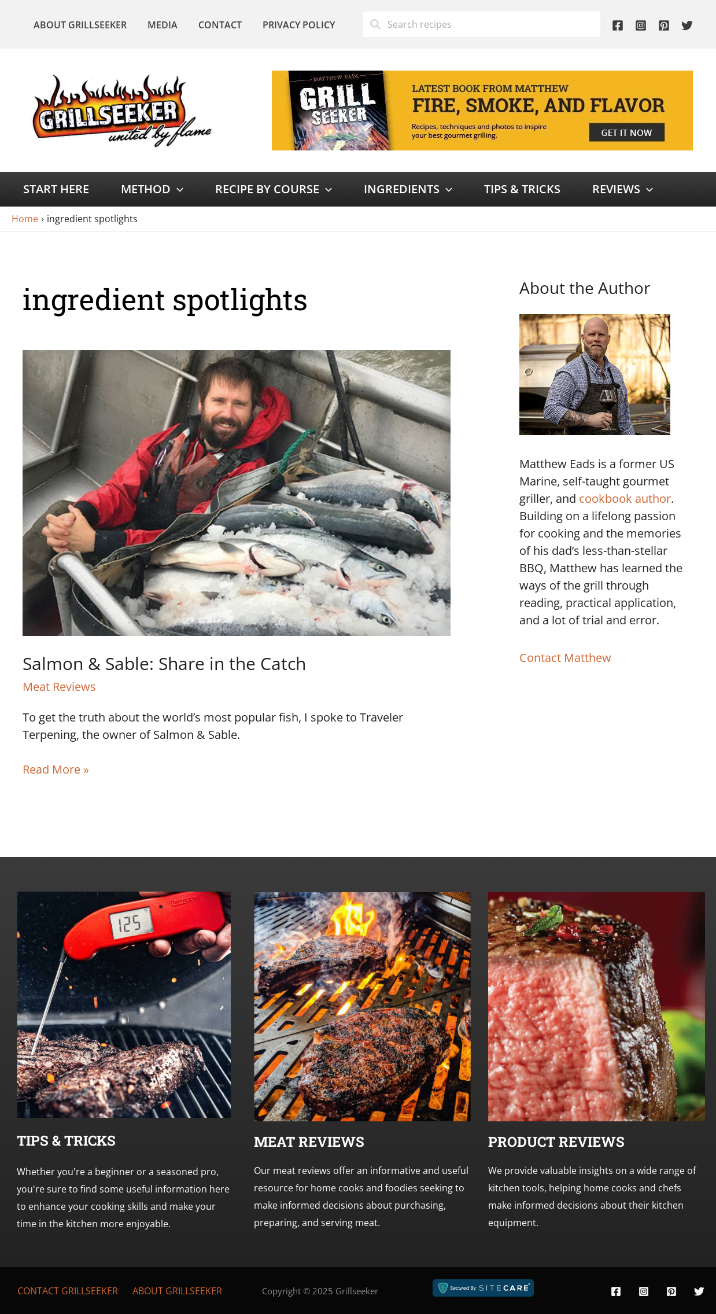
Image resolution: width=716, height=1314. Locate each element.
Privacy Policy (290, 25)
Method (152, 189)
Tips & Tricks (522, 189)
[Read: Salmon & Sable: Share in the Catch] (237, 491)
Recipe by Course (273, 189)
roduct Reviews (561, 1141)
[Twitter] (687, 25)
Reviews (622, 189)
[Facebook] (617, 25)
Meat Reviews (59, 686)
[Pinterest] (664, 25)
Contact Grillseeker (67, 1290)
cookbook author (625, 498)
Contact (214, 25)
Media (159, 25)
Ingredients (408, 189)
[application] (177, 189)
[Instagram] (641, 25)
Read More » (56, 769)
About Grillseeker (79, 25)
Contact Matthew (565, 657)
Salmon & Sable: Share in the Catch (164, 663)
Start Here (56, 189)
